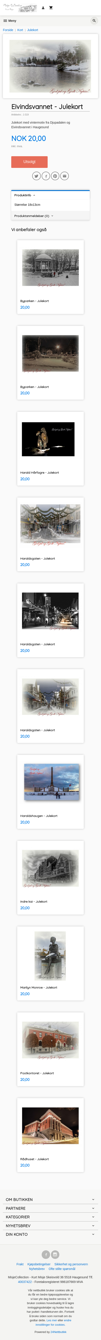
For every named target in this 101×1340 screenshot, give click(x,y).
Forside (8, 30)
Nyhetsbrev (37, 1269)
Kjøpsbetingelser (39, 1264)
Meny (9, 20)
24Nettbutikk (58, 1332)
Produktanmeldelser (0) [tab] (31, 216)
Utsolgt (29, 162)
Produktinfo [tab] (22, 195)
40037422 (25, 1282)
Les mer (52, 1320)
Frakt (20, 1264)
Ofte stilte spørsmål (62, 1269)
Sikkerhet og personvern (71, 1264)
